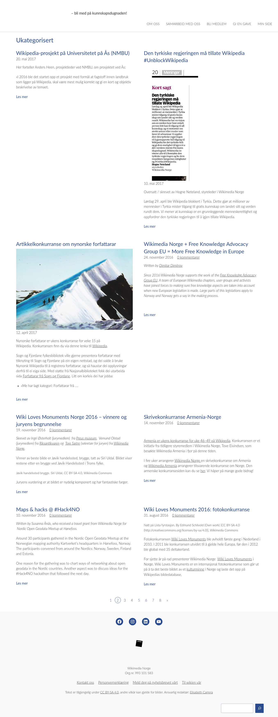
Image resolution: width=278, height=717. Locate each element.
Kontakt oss (85, 682)
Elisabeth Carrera (201, 692)
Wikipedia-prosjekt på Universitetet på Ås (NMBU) (73, 53)
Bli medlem (217, 24)
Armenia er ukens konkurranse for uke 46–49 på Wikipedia (187, 441)
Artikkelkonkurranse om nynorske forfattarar (66, 244)
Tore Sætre (72, 443)
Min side (265, 24)
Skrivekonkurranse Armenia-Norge (182, 417)
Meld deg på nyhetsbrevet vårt (155, 682)
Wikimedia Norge (38, 13)
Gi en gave (242, 24)
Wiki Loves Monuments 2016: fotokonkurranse (197, 509)
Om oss (153, 24)
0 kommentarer (188, 257)
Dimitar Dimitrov (171, 266)
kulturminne (195, 569)
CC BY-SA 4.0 (109, 692)
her (202, 471)
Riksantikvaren (49, 443)
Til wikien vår (191, 682)
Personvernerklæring (113, 682)
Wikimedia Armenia (162, 466)
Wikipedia (99, 346)
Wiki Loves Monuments (188, 539)
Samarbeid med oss (183, 24)
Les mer (22, 97)
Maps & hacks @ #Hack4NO (48, 509)
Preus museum (86, 438)
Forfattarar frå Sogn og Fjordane (46, 376)
